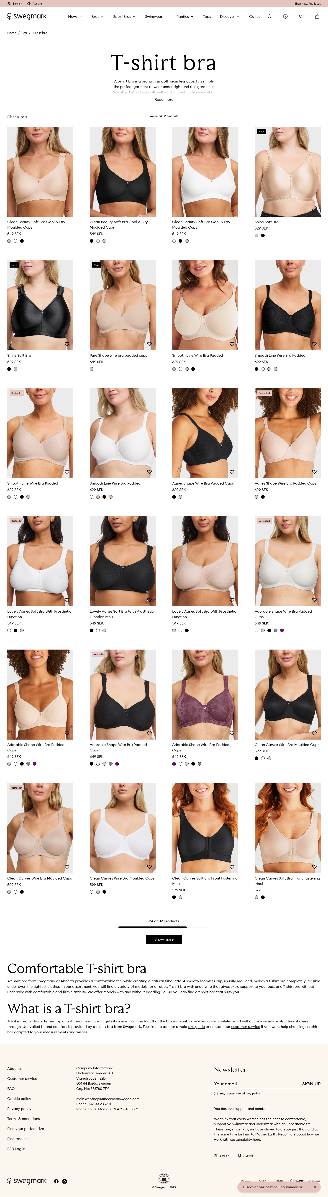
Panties (183, 16)
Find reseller (17, 1139)
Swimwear (153, 16)
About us (14, 1068)
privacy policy (250, 1093)
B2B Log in (16, 1149)
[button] (164, 1178)
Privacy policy (19, 1109)
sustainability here (245, 1140)
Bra (24, 33)
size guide (196, 1026)
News (72, 16)
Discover (227, 16)
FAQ (11, 1088)
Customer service (22, 1078)
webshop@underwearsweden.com (112, 1099)
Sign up (311, 1084)
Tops (207, 16)
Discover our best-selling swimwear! (273, 1187)
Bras (95, 16)
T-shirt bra (39, 33)
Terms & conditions (23, 1119)
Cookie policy (19, 1098)
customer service (245, 1026)
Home (11, 33)
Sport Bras (122, 16)
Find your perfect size (25, 1129)
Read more (164, 99)
